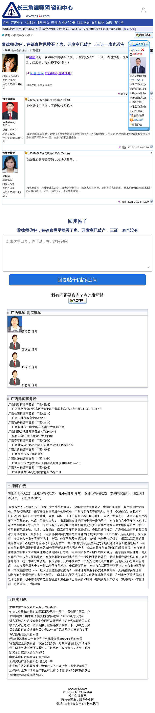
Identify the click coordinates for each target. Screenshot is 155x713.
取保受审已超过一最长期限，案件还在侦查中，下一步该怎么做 (49, 625)
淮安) (67, 99)
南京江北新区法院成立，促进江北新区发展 (84, 574)
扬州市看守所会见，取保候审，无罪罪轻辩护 (51, 561)
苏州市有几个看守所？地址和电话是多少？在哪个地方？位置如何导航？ (89, 525)
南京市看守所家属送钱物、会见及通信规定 (84, 529)
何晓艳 (6, 176)
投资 (85, 28)
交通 (39, 28)
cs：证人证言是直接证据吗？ (53, 570)
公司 (72, 28)
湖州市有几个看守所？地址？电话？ (31, 574)
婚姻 (5, 28)
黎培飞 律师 (24, 367)
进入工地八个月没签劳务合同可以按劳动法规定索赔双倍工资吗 (49, 620)
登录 (59, 703)
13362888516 (36, 153)
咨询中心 (17, 22)
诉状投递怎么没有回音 (23, 634)
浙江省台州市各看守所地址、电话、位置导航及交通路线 (50, 538)
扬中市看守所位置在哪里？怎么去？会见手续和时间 (58, 579)
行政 (112, 28)
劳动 (52, 28)
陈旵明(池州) (139, 106)
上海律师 (34, 583)
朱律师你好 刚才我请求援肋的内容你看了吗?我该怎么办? (46, 616)
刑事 (119, 28)
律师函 (56, 22)
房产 (18, 28)
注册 (67, 703)
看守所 (119, 22)
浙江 (60, 153)
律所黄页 (43, 22)
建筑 (32, 28)
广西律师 (51, 73)
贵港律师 (64, 73)
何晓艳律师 (8, 152)
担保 (92, 28)
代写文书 (68, 22)
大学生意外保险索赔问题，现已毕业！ (34, 607)
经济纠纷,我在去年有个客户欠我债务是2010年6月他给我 (45, 638)
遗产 (12, 28)
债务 (65, 28)
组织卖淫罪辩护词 (106, 579)
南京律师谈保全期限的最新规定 (92, 552)
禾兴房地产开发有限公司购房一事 (31, 661)
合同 (79, 28)
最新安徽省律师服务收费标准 (53, 511)
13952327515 (36, 99)
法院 (109, 22)
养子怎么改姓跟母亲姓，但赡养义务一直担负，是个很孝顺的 (48, 665)
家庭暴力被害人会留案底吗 (26, 652)
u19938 (6, 50)
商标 (105, 28)
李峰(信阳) (137, 102)
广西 (32, 50)
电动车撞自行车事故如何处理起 (29, 656)
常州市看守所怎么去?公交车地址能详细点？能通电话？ (103, 543)
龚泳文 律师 (24, 349)
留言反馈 (137, 124)
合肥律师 (19, 583)
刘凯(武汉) (137, 111)
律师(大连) (19, 493)
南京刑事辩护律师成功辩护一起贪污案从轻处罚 (76, 556)
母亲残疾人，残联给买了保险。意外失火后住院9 (40, 507)
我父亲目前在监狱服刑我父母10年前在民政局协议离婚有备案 (48, 629)
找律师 (30, 22)
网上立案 (83, 22)
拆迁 (25, 28)
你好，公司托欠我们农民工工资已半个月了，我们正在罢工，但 (49, 611)
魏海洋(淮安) (139, 88)
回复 (122, 93)
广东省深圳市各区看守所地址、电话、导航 (35, 516)
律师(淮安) (45, 493)
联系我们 (93, 703)
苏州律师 (127, 579)
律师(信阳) (120, 493)
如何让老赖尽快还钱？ (103, 538)
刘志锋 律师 (24, 385)
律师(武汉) (96, 493)
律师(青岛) (70, 493)
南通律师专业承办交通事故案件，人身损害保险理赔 (108, 570)
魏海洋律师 (8, 99)
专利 (99, 28)
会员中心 (78, 703)
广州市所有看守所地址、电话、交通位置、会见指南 (108, 511)
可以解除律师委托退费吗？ (26, 674)
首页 (6, 22)
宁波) (67, 153)
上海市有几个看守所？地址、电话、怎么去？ (95, 516)
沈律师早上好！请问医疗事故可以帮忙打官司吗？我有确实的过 (49, 670)
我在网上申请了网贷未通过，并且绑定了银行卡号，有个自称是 (49, 647)
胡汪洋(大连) (139, 84)
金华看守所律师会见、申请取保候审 (97, 507)
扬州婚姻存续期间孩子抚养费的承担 (83, 520)
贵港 (38, 50)
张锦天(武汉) (139, 97)
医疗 (45, 28)
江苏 (60, 99)
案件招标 (97, 22)
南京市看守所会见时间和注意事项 (108, 547)
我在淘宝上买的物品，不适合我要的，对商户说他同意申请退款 (49, 643)
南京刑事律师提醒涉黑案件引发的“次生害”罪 (74, 534)
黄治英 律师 (24, 331)
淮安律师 (138, 115)
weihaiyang (8, 122)
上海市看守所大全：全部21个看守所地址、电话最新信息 (50, 565)
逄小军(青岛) (139, 93)
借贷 (59, 28)
